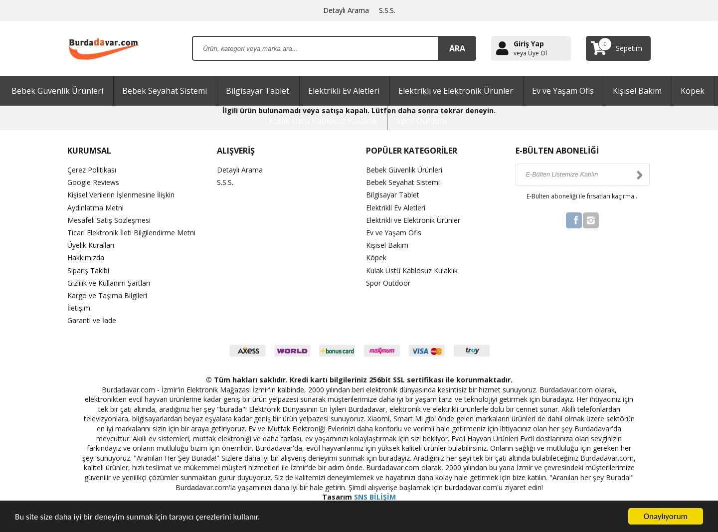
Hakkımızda (85, 257)
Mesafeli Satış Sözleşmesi (109, 220)
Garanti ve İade (91, 320)
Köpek (693, 90)
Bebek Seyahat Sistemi (164, 90)
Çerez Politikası (91, 170)
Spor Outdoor (422, 120)
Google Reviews (93, 182)
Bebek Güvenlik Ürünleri (57, 90)
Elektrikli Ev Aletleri (343, 90)
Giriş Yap (529, 43)
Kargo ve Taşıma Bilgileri (107, 295)
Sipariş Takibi (88, 270)
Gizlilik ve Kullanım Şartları (108, 283)
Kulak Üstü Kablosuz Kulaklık (323, 120)
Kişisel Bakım (637, 90)
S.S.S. (387, 10)
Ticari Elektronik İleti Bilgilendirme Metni (131, 232)
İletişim (78, 308)
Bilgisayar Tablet (257, 90)
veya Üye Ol (530, 53)
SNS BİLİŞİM (375, 497)
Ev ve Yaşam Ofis (563, 90)
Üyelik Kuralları (90, 245)
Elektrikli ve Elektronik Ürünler (455, 90)
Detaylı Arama (346, 10)
